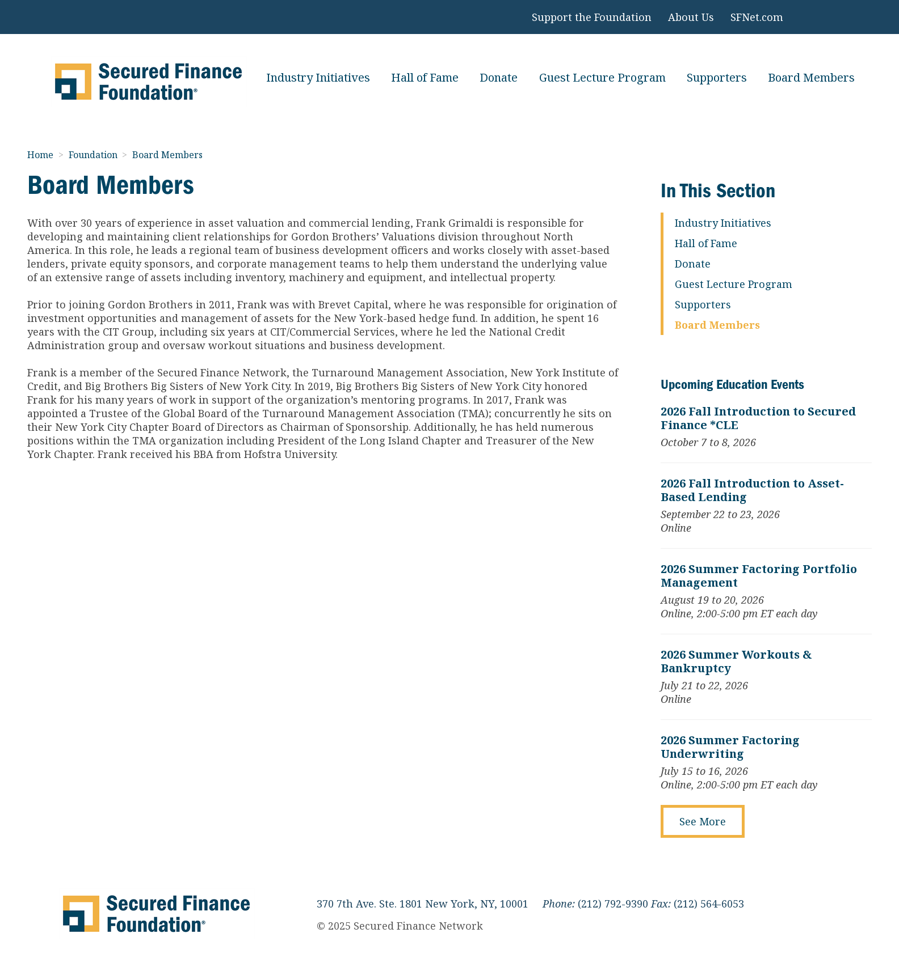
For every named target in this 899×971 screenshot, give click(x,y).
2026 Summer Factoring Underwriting (730, 747)
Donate (499, 77)
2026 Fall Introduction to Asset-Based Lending (752, 490)
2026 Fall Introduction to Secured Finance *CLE (758, 418)
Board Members (811, 77)
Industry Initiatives (318, 77)
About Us (691, 17)
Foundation (94, 155)
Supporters (717, 77)
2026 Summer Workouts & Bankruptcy (736, 661)
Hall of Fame (425, 77)
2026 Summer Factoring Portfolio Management (759, 576)
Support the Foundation (592, 17)
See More (702, 821)
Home (41, 155)
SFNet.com (756, 17)
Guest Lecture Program (602, 77)
